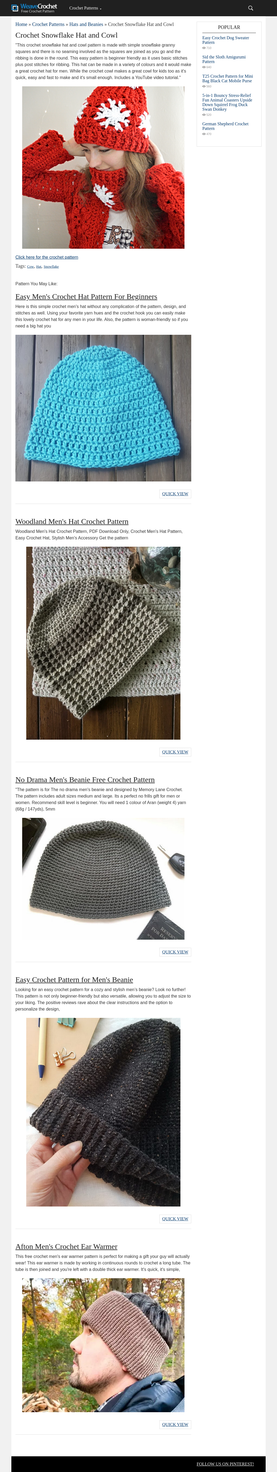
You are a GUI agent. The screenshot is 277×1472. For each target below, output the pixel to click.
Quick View (175, 493)
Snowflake (51, 266)
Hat (38, 266)
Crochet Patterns (83, 8)
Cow (30, 266)
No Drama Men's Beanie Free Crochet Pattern (85, 779)
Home (21, 24)
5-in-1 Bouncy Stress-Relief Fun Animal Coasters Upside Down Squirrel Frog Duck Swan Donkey (227, 102)
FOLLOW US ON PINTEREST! (225, 1464)
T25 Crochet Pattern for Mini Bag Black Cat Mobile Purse (227, 78)
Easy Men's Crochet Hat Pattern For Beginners (86, 296)
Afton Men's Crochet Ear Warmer (66, 1246)
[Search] (251, 8)
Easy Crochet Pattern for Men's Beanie (74, 979)
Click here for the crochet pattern (46, 257)
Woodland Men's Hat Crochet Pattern (71, 521)
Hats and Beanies (86, 24)
